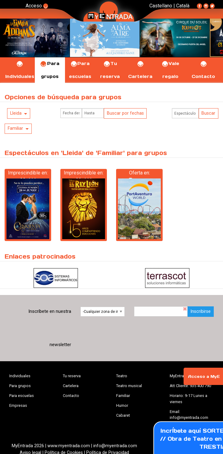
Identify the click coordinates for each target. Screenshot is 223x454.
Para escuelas (21, 395)
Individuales (19, 376)
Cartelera (71, 385)
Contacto (71, 395)
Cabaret (123, 415)
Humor (122, 405)
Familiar (15, 128)
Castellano (160, 6)
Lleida (16, 113)
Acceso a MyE (204, 376)
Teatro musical (129, 385)
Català (182, 6)
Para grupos (20, 385)
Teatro (121, 376)
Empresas (18, 405)
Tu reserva (72, 376)
